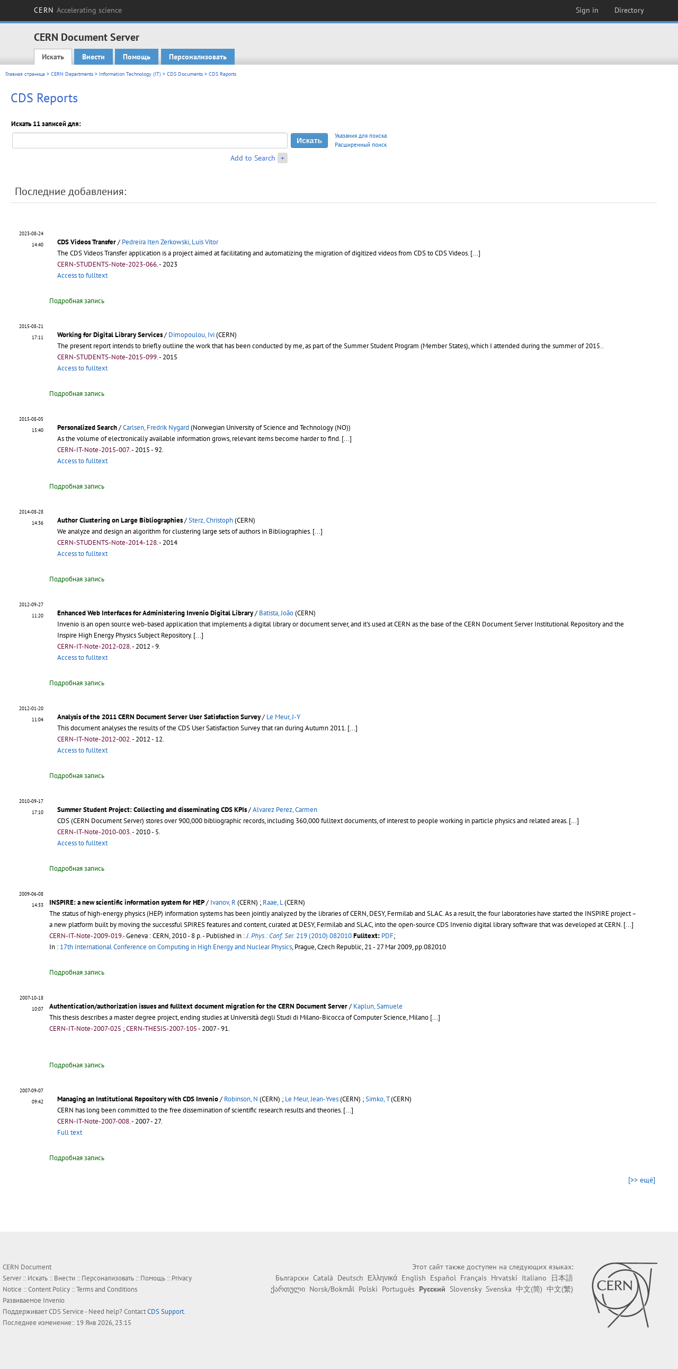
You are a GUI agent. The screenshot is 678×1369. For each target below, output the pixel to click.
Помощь (136, 56)
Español (443, 1278)
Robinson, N (241, 1098)
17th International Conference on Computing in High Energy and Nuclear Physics (176, 946)
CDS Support (165, 1311)
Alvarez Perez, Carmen (285, 809)
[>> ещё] (641, 1180)
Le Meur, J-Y (283, 716)
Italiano (534, 1278)
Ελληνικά (382, 1278)
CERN (78, 10)
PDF (387, 935)
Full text (69, 1132)
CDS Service (66, 1311)
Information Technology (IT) (130, 73)
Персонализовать (198, 56)
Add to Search (252, 158)
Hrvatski (504, 1278)
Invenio (54, 1300)
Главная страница (25, 73)
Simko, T (377, 1098)
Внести (93, 56)
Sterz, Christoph (211, 520)
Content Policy (49, 1289)
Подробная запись (76, 300)
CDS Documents (185, 73)
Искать (53, 56)
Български (292, 1278)
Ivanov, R (223, 902)
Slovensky (465, 1289)
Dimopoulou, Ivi (191, 334)
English (414, 1278)
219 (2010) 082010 (299, 935)
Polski (368, 1289)
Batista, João (276, 612)
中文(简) (529, 1289)
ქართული (288, 1289)
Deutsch (350, 1278)
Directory (629, 10)
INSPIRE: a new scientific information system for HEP (126, 902)
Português (398, 1289)
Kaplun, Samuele (378, 1006)
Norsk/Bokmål (331, 1289)
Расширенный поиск (361, 144)
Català (323, 1278)
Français (473, 1278)
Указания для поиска (361, 135)
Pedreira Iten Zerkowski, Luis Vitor (170, 241)
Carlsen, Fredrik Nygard (156, 427)
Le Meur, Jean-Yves (311, 1098)
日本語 (562, 1278)
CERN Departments (72, 73)
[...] (475, 253)
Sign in (587, 10)
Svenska (499, 1289)
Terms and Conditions (106, 1289)
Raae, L (273, 902)
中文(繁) (560, 1289)
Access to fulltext (82, 275)
